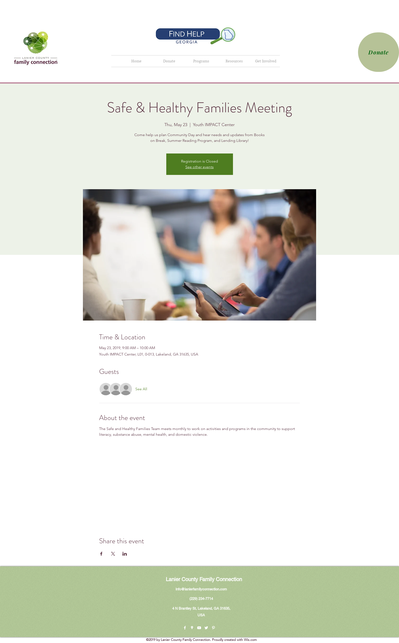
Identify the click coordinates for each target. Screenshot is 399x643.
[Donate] (378, 52)
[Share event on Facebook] (101, 554)
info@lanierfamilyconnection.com (201, 589)
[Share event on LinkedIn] (124, 554)
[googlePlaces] (192, 627)
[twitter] (206, 627)
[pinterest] (213, 627)
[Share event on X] (113, 554)
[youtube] (199, 627)
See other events (199, 167)
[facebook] (184, 627)
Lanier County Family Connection (204, 579)
